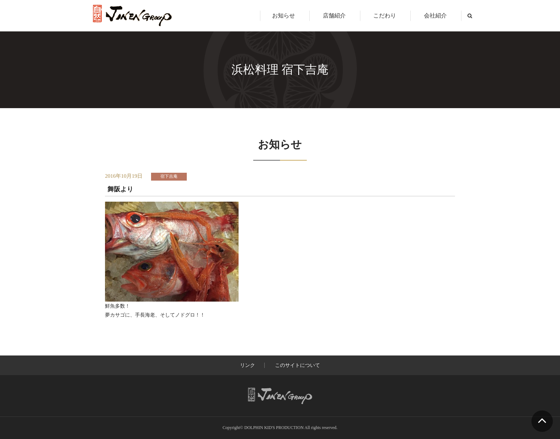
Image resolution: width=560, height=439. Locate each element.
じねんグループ (132, 15)
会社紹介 (435, 15)
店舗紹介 (334, 15)
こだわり (384, 15)
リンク (247, 365)
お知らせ (283, 15)
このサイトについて (297, 365)
